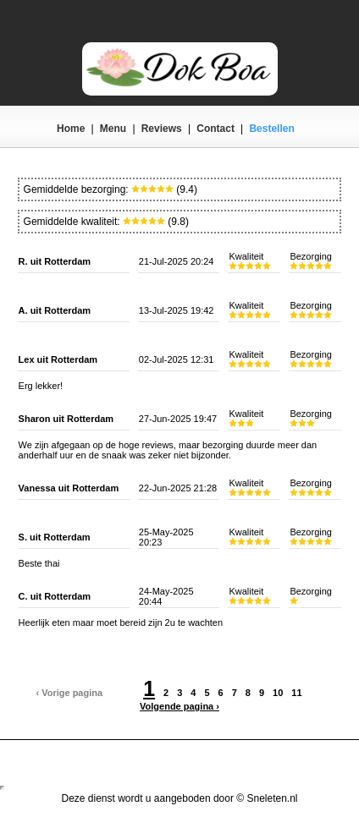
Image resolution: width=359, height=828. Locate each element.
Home (71, 128)
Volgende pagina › (179, 706)
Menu (113, 128)
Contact (215, 128)
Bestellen (271, 128)
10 (278, 693)
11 (296, 693)
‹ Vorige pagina (69, 693)
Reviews (161, 128)
